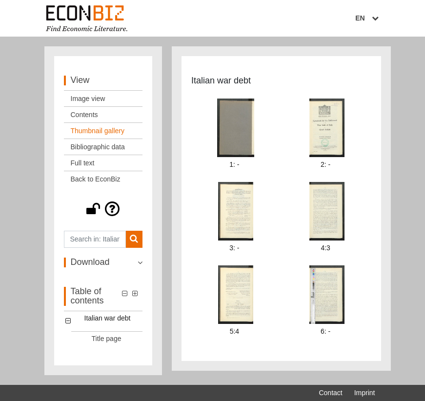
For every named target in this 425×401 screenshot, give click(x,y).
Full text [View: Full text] (83, 163)
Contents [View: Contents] (84, 115)
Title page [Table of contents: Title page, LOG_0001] (106, 338)
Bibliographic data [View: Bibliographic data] (98, 147)
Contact (330, 393)
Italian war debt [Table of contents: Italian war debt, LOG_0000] (107, 318)
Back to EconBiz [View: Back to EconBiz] (96, 179)
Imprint (364, 393)
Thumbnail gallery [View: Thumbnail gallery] (98, 131)
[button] (103, 209)
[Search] (134, 239)
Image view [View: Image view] (88, 98)
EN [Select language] (368, 18)
